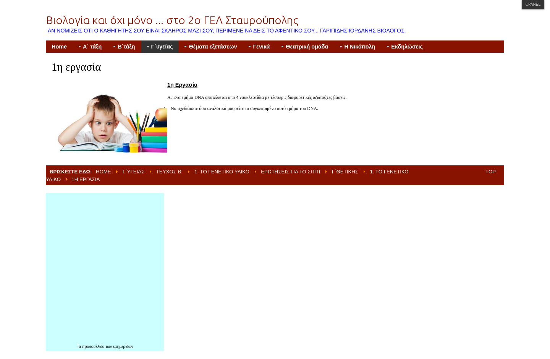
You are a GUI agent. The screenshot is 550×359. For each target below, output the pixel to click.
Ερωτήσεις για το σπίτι (290, 172)
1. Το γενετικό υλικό (221, 172)
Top (490, 172)
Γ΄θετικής (345, 172)
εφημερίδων (123, 346)
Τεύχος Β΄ (169, 172)
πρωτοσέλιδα (94, 346)
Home (103, 172)
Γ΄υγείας (133, 172)
